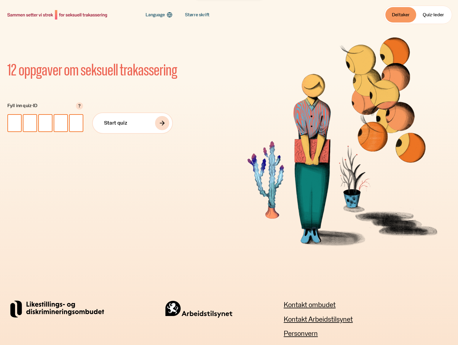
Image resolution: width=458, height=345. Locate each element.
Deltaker (401, 14)
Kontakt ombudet (310, 305)
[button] (159, 14)
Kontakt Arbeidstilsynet (318, 319)
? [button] (79, 106)
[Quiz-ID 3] (45, 123)
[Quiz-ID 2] (30, 123)
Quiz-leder (433, 14)
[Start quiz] (132, 123)
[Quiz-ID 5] (76, 123)
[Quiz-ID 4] (61, 123)
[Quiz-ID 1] (14, 123)
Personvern (301, 333)
